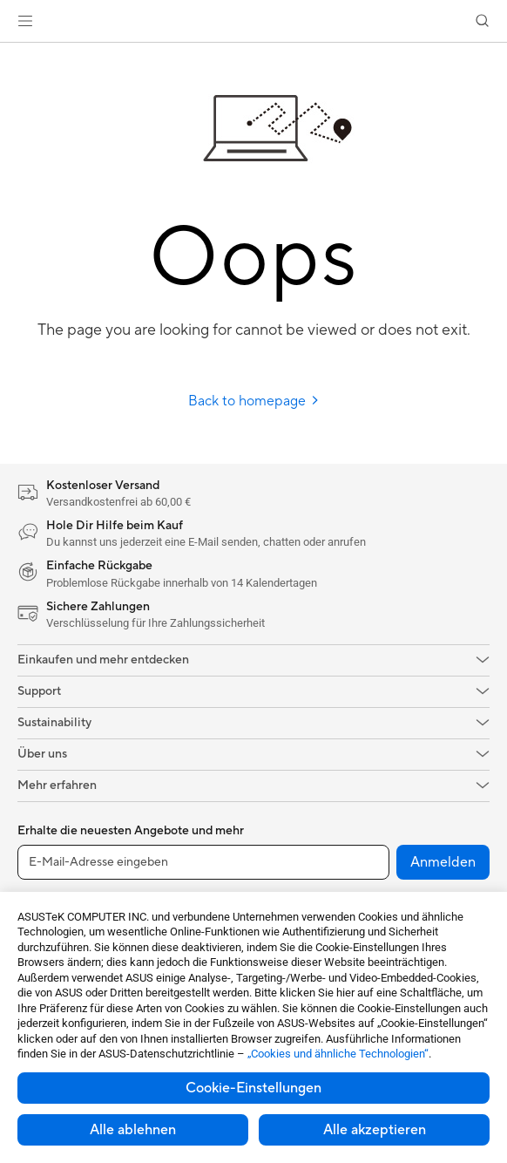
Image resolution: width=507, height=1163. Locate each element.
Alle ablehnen (133, 1130)
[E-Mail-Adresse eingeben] (203, 862)
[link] (254, 21)
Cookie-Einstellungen (253, 1088)
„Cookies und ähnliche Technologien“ (338, 1053)
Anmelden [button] (443, 862)
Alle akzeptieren (374, 1130)
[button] (25, 21)
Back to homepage (254, 401)
